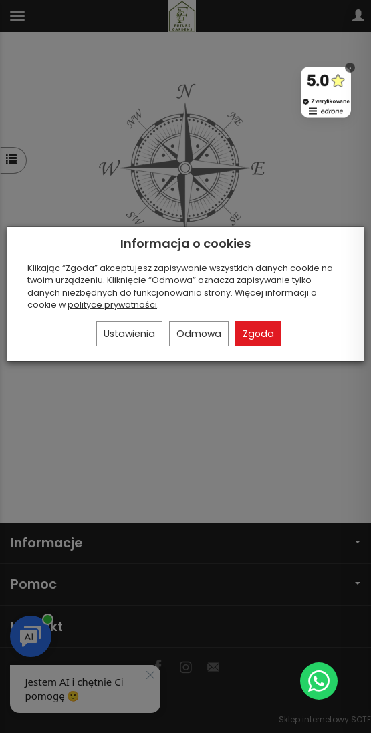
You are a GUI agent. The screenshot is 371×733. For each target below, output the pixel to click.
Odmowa (198, 333)
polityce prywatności (112, 304)
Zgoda (258, 333)
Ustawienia (129, 333)
